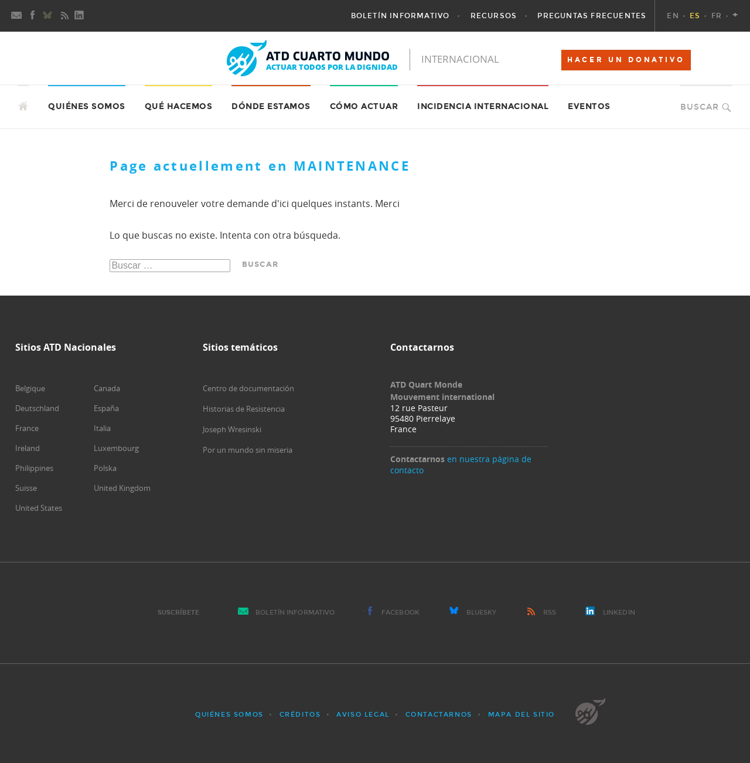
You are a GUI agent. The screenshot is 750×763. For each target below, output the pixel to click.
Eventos (589, 106)
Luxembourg (116, 448)
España (106, 408)
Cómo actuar (364, 106)
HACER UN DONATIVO (626, 60)
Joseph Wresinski (232, 429)
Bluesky (481, 612)
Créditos (300, 714)
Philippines (34, 468)
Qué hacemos (179, 106)
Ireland (27, 448)
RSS (549, 612)
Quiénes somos (229, 714)
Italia (102, 428)
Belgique (30, 388)
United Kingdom (122, 488)
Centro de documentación (248, 388)
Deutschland (37, 408)
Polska (105, 468)
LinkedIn (619, 612)
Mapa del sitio (521, 714)
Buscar (699, 107)
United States (38, 508)
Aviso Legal (363, 714)
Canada (107, 388)
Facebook (400, 612)
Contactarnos (438, 714)
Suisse (26, 488)
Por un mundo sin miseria (247, 450)
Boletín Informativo (295, 612)
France (27, 428)
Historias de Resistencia (244, 408)
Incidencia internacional (482, 106)
